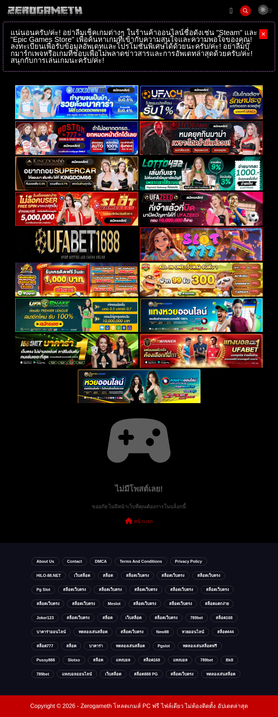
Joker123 (45, 618)
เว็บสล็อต (82, 575)
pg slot (43, 589)
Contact (74, 561)
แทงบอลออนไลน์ (77, 674)
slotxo (74, 660)
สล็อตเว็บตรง (137, 575)
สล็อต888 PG (145, 674)
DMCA (101, 561)
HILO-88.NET (49, 575)
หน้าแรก (139, 521)
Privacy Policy (188, 561)
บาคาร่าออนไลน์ (51, 632)
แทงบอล (123, 660)
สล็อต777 (45, 646)
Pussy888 (46, 660)
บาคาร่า (96, 646)
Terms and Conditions (141, 561)
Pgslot (163, 646)
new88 (162, 632)
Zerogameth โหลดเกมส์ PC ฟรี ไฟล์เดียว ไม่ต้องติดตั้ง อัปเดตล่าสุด (164, 706)
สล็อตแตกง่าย (217, 603)
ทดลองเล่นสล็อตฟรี (200, 646)
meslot (114, 603)
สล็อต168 (224, 618)
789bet (196, 618)
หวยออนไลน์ (193, 632)
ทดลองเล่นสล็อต (93, 632)
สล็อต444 (225, 632)
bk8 (229, 660)
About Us (45, 561)
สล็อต (108, 575)
